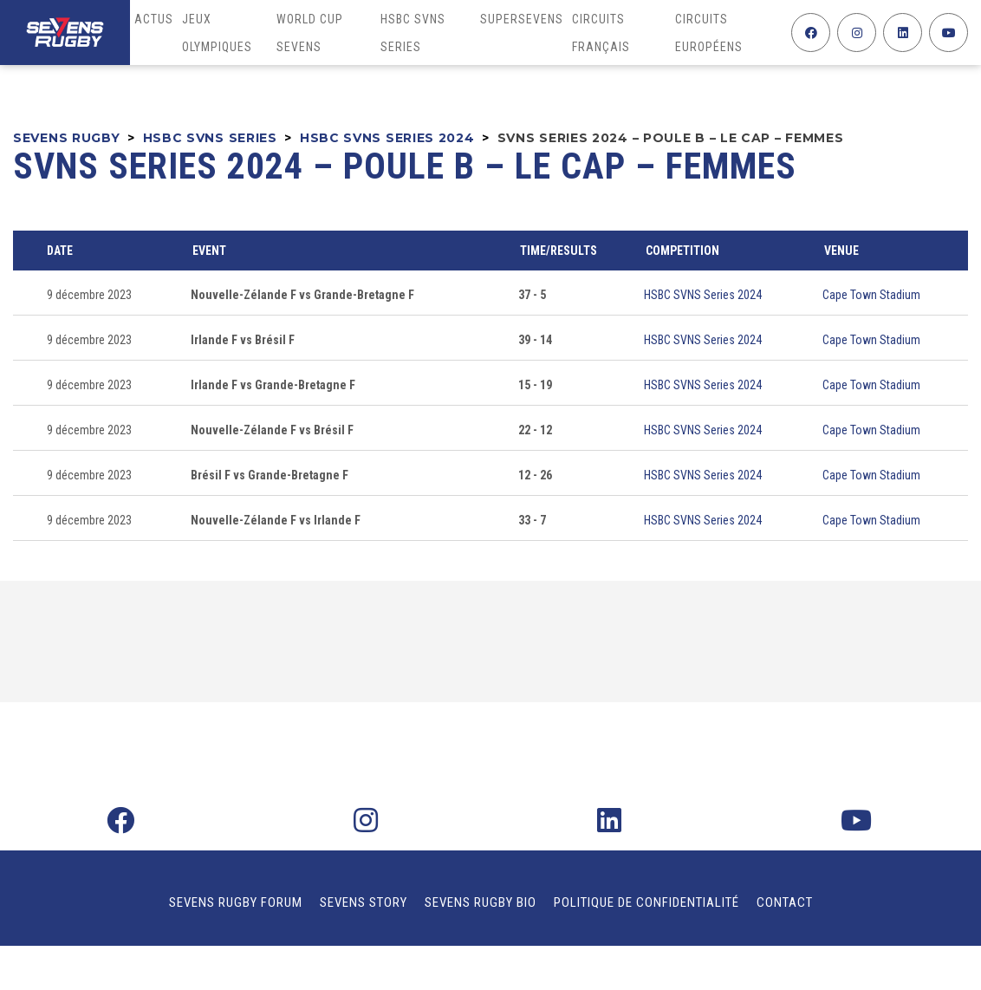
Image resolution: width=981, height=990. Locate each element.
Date (60, 250)
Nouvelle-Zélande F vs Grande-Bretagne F (302, 295)
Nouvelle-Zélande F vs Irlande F (276, 520)
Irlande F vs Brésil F (243, 340)
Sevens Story (363, 902)
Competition (682, 250)
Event (209, 250)
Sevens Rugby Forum (235, 902)
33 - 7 (532, 520)
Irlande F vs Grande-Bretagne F (273, 385)
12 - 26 (535, 475)
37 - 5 (532, 295)
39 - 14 (535, 340)
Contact (785, 902)
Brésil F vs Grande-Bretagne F (269, 475)
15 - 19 (535, 385)
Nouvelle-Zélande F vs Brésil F (272, 430)
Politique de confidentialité (646, 902)
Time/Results (558, 250)
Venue (841, 250)
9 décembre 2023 (89, 295)
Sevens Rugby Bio (480, 902)
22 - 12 (535, 430)
